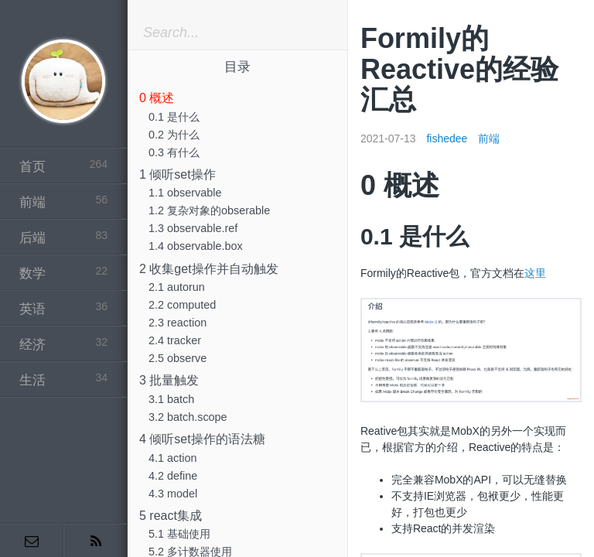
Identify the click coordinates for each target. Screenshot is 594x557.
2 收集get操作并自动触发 (208, 268)
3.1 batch (171, 399)
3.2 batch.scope (187, 417)
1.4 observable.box (195, 246)
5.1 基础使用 (179, 534)
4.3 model (172, 493)
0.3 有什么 (174, 152)
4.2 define (172, 476)
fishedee (446, 138)
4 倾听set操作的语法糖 (202, 439)
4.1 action (172, 458)
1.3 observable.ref (192, 228)
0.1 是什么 (174, 117)
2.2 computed (182, 305)
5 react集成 (170, 515)
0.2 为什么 (174, 134)
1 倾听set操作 (177, 174)
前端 (489, 138)
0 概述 (156, 97)
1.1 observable (184, 192)
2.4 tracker (174, 340)
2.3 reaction (177, 322)
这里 (535, 273)
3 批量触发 (169, 380)
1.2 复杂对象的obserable (209, 210)
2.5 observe (177, 358)
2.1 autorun (176, 287)
